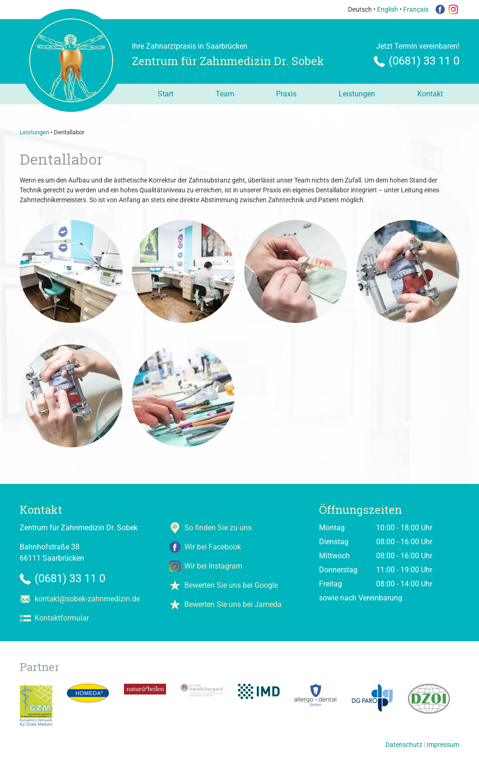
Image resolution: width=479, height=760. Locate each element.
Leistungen (357, 93)
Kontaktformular (62, 618)
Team (225, 93)
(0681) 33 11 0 (424, 60)
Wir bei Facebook (212, 546)
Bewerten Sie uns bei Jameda (233, 604)
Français (415, 9)
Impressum (443, 744)
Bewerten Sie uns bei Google (231, 585)
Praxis (286, 93)
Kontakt (430, 93)
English (387, 9)
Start (166, 93)
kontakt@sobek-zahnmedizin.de (87, 598)
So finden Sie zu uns (218, 527)
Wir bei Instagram (213, 566)
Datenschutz (403, 744)
